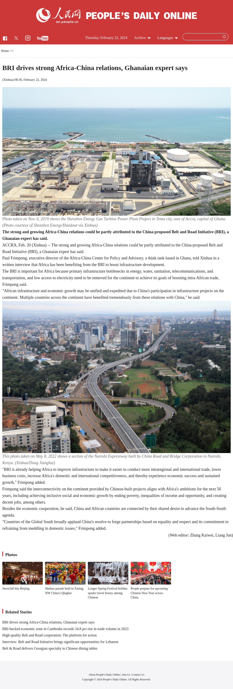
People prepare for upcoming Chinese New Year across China (149, 593)
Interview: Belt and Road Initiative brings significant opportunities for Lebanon (60, 642)
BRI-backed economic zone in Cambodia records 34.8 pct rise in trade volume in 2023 (65, 629)
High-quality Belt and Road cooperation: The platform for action (49, 635)
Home (5, 51)
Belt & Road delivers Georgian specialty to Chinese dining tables (49, 648)
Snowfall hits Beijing (15, 588)
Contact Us (138, 674)
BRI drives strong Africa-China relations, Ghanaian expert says (48, 622)
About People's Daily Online (104, 674)
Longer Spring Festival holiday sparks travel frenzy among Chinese (108, 593)
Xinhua (8, 79)
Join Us (126, 674)
